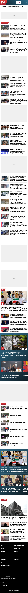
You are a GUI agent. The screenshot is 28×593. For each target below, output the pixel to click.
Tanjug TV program (19, 554)
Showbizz (3, 559)
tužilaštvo (4, 22)
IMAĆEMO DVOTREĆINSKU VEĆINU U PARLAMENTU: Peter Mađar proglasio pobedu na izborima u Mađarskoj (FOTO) (18, 316)
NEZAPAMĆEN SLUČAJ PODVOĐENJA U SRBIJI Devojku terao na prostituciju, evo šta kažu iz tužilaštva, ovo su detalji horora (18, 142)
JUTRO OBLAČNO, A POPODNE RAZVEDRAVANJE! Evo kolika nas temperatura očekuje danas (18, 422)
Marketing (17, 556)
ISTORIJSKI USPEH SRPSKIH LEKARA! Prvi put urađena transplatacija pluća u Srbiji (14, 518)
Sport (2, 556)
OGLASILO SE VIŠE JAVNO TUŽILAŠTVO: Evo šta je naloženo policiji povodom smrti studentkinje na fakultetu (18, 78)
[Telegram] (8, 28)
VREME (3, 403)
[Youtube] (6, 585)
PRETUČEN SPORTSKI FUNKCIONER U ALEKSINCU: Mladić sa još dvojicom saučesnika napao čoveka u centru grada (17, 152)
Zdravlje (4, 499)
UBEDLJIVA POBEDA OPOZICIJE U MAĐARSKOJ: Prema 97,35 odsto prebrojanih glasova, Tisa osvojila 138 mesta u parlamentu (14, 309)
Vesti (3, 289)
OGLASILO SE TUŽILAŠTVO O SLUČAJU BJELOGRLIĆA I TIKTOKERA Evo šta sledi (18, 135)
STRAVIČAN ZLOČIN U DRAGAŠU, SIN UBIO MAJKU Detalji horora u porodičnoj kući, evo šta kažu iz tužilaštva (18, 232)
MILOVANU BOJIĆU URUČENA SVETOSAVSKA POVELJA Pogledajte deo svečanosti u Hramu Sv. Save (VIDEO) (17, 531)
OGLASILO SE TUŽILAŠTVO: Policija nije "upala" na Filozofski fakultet (18, 42)
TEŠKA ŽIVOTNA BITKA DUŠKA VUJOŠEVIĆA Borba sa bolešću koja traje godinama (18, 538)
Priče (2, 562)
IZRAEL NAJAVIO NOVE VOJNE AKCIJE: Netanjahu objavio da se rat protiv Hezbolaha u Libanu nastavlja (18, 323)
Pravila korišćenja (19, 545)
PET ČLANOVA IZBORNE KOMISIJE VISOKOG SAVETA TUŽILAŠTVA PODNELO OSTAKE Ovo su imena (18, 224)
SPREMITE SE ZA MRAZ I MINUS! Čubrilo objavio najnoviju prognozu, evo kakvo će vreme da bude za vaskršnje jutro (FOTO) (18, 443)
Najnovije (3, 6)
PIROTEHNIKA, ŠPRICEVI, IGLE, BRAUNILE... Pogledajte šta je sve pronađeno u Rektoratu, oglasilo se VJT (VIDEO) (18, 50)
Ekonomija (3, 554)
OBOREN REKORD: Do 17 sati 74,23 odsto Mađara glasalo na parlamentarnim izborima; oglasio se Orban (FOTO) (10, 489)
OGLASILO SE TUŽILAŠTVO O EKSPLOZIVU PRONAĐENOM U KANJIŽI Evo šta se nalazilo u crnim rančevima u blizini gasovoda (18, 35)
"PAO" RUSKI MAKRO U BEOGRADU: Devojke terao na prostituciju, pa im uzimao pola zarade (18, 93)
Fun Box (3, 568)
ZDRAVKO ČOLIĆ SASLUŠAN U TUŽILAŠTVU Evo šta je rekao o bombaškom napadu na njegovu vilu (18, 86)
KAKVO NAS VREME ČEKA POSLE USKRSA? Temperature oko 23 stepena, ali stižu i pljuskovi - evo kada (18, 408)
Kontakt (16, 559)
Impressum (17, 548)
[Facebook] (6, 28)
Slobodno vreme (5, 565)
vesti (23, 6)
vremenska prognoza (14, 6)
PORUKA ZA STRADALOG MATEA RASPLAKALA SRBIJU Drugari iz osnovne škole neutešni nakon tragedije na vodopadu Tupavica (14, 354)
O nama (16, 551)
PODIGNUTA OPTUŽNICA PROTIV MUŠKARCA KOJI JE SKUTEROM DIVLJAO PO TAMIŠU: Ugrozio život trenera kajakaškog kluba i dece (18, 201)
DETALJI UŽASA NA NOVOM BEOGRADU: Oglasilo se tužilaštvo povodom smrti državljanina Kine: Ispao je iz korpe (17, 27)
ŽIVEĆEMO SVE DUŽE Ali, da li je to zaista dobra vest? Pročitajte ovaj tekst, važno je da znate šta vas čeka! (18, 524)
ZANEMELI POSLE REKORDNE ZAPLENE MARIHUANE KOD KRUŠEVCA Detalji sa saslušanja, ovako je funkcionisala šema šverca (18, 209)
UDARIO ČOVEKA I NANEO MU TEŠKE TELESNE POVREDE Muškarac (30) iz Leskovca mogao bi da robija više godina (18, 178)
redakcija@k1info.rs (7, 576)
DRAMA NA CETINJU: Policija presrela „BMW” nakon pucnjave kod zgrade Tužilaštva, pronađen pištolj (18, 194)
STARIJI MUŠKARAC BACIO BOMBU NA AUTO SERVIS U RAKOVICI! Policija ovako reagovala (17, 128)
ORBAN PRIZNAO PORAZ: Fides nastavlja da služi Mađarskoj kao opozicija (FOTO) (18, 329)
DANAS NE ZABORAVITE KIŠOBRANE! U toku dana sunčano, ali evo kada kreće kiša (18, 436)
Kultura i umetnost (6, 570)
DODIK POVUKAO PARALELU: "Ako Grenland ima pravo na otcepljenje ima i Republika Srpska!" (17, 217)
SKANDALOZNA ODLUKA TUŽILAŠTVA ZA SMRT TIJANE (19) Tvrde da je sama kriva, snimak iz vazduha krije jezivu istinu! (18, 186)
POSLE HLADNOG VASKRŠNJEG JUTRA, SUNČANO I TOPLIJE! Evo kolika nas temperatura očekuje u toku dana (17, 415)
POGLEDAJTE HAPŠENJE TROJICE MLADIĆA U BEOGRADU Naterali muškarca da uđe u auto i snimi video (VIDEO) (18, 101)
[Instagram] (4, 585)
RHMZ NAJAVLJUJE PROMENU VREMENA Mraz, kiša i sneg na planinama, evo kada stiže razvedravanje (18, 429)
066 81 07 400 (5, 574)
